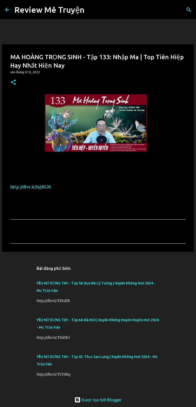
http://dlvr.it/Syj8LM (30, 186)
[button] (13, 82)
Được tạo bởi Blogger (98, 400)
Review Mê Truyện (49, 9)
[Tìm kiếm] (92, 10)
